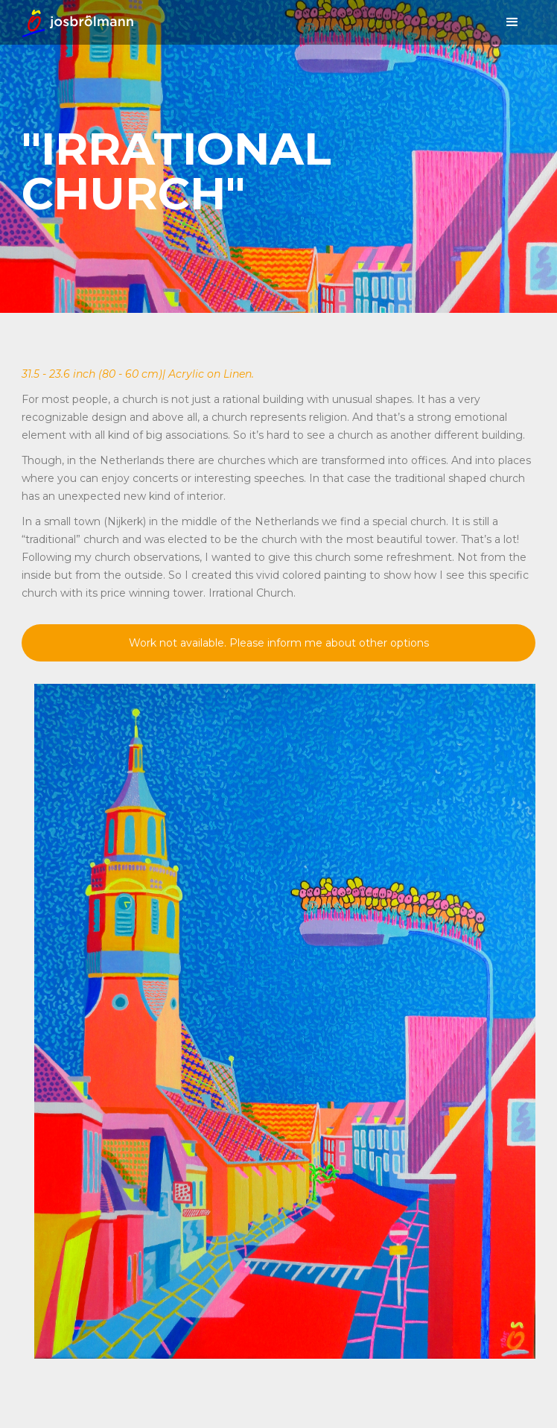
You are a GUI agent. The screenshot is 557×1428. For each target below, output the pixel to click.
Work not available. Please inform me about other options (279, 643)
